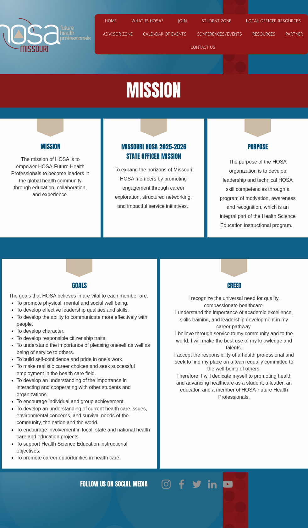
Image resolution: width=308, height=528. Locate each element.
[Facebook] (181, 484)
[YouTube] (228, 484)
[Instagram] (166, 484)
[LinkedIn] (212, 484)
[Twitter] (197, 484)
